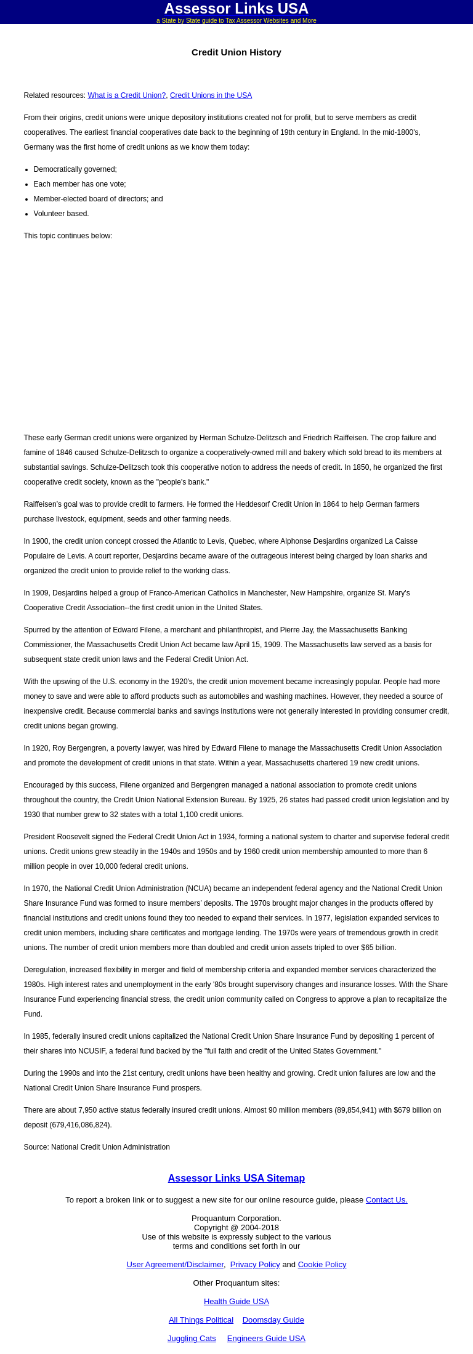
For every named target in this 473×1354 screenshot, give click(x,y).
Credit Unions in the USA (211, 95)
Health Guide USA (236, 1301)
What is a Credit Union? (126, 95)
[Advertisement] (236, 337)
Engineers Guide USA (266, 1338)
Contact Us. (387, 1199)
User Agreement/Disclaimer (175, 1264)
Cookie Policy (322, 1264)
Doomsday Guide (273, 1319)
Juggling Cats (192, 1338)
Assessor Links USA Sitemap (236, 1178)
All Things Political (201, 1319)
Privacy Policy (255, 1264)
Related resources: (55, 95)
